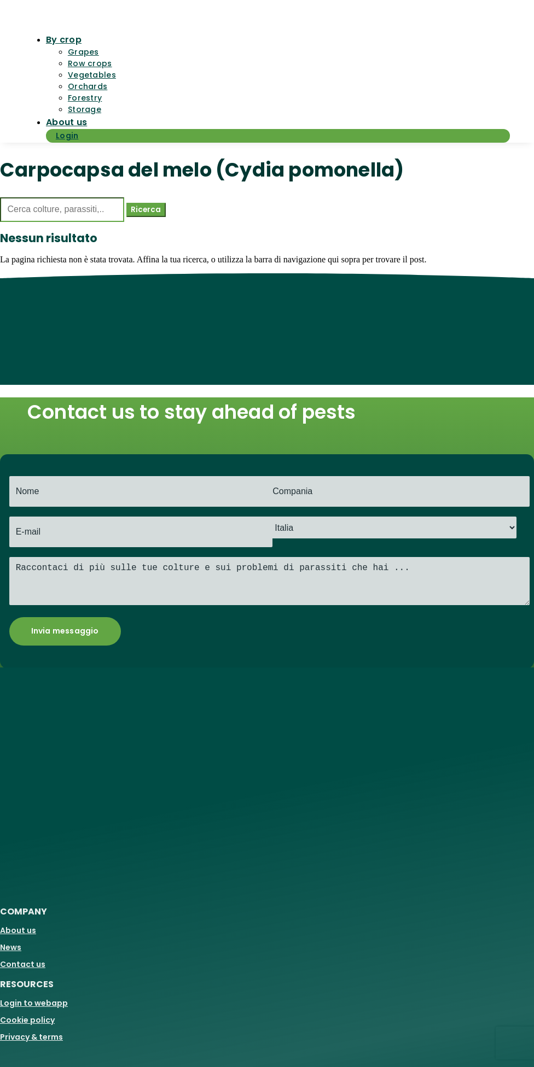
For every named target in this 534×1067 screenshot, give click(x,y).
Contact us (22, 964)
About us (66, 122)
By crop (64, 39)
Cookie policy (27, 1020)
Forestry (85, 97)
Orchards (87, 86)
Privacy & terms (31, 1036)
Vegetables (92, 74)
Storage (84, 109)
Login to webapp (34, 1003)
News (10, 947)
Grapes (83, 51)
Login (67, 135)
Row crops (90, 63)
